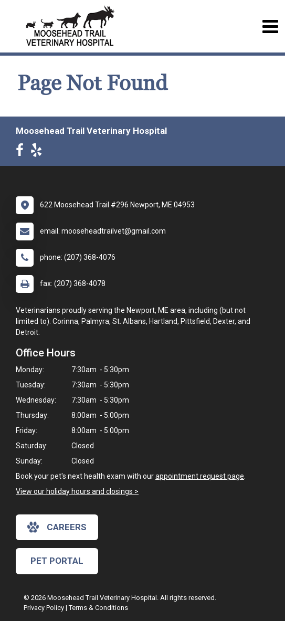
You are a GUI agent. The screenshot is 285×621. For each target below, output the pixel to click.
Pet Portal (56, 560)
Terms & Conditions (98, 608)
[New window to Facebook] (22, 152)
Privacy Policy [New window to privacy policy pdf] (44, 608)
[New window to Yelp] (38, 152)
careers (57, 527)
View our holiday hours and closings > (77, 491)
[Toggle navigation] (270, 26)
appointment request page (199, 476)
